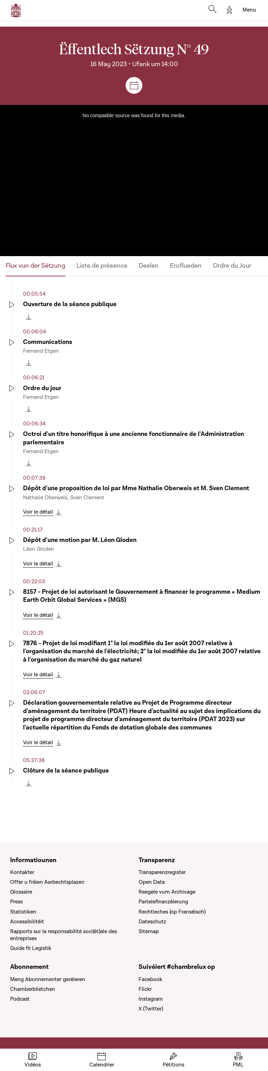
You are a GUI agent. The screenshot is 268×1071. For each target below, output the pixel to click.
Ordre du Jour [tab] (232, 265)
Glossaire (21, 891)
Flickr (145, 989)
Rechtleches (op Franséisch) (172, 911)
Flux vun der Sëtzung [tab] (35, 265)
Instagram (151, 998)
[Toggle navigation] (249, 10)
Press (16, 901)
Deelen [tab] (149, 265)
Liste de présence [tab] (101, 265)
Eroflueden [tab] (186, 265)
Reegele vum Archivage (167, 891)
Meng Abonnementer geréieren (47, 979)
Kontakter (22, 872)
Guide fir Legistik (30, 948)
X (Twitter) (151, 1008)
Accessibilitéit (27, 921)
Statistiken (23, 911)
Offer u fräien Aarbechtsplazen (47, 882)
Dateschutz (152, 921)
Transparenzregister (162, 872)
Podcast (20, 998)
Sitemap (149, 931)
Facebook (150, 979)
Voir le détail (38, 511)
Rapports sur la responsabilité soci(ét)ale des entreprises (63, 935)
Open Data (152, 882)
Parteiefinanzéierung (163, 901)
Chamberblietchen (32, 989)
